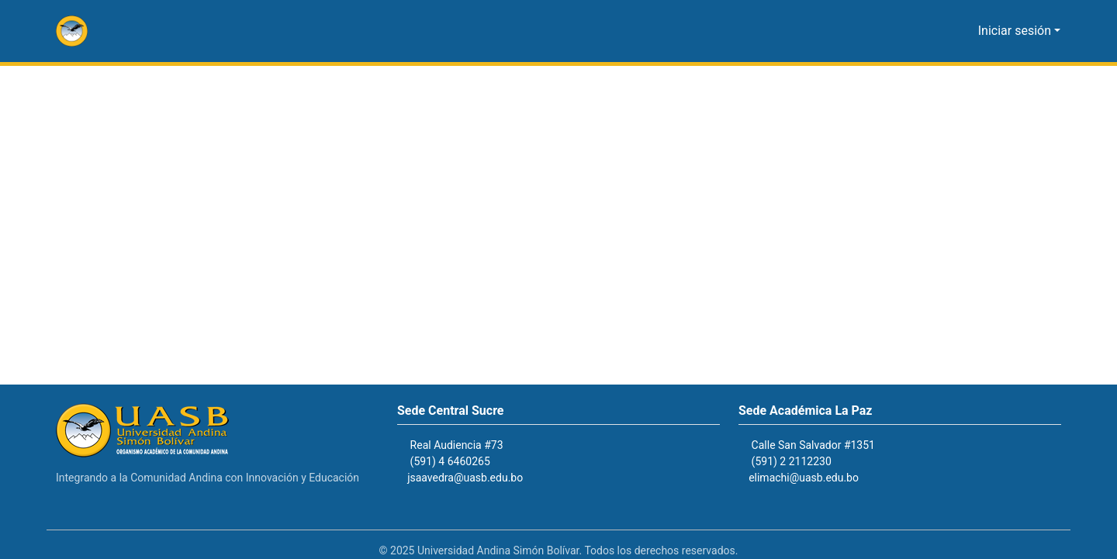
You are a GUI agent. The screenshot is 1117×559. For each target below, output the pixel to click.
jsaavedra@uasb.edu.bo (473, 478)
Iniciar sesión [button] (1019, 31)
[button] (72, 31)
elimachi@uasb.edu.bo (811, 478)
